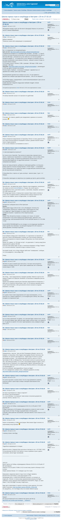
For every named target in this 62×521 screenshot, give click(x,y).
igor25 (5, 26)
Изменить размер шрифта (58, 10)
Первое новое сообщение (38, 19)
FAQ (46, 12)
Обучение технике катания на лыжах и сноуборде (39, 10)
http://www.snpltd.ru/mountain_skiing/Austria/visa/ (15, 371)
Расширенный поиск (54, 6)
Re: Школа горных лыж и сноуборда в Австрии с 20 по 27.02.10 (24, 349)
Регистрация (52, 12)
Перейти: (18, 511)
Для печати (55, 10)
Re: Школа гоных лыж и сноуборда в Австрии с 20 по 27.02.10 (23, 35)
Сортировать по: (34, 503)
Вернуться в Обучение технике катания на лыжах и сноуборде (17, 510)
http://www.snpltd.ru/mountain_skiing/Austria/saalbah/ (23, 66)
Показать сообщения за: (13, 503)
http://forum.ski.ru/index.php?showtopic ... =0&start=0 (16, 500)
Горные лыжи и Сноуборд (19, 10)
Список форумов (8, 10)
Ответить (6, 19)
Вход (58, 12)
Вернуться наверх (58, 32)
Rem (5, 233)
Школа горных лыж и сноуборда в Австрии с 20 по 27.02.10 (26, 17)
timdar (5, 47)
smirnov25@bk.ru (18, 188)
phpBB (28, 517)
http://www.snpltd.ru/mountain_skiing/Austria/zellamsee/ (24, 52)
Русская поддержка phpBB (30, 518)
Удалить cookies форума (40, 515)
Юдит (5, 37)
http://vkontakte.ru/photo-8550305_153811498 (25, 487)
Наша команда (30, 515)
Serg (5, 93)
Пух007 (5, 149)
